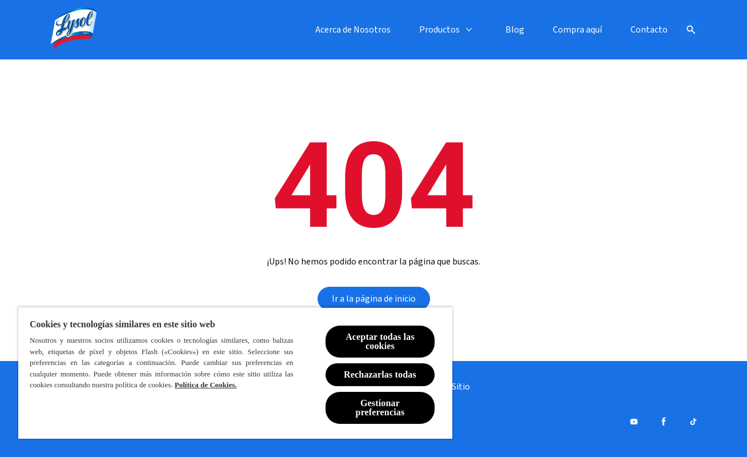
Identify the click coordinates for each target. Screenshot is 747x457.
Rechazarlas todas (380, 374)
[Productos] (439, 29)
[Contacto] (649, 29)
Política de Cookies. (206, 384)
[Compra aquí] (577, 29)
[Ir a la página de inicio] (374, 299)
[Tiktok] (693, 421)
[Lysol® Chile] (74, 29)
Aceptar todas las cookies (380, 341)
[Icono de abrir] (691, 29)
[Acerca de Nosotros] (353, 29)
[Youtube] (634, 421)
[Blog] (515, 29)
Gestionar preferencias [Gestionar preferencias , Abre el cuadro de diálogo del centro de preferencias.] (380, 407)
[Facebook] (663, 421)
